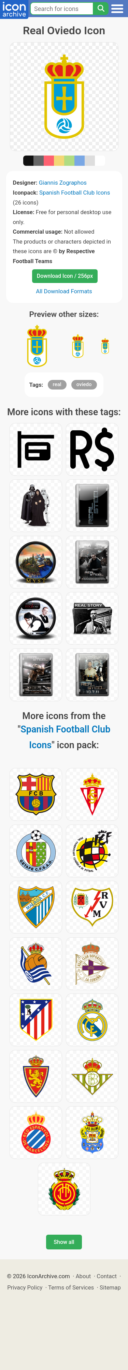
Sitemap (110, 1287)
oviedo (84, 384)
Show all (64, 1242)
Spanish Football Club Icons (74, 192)
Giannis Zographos (63, 182)
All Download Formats (64, 291)
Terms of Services (71, 1287)
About (83, 1276)
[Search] (101, 8)
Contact (107, 1276)
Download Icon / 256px (65, 276)
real (57, 384)
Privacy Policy (24, 1287)
